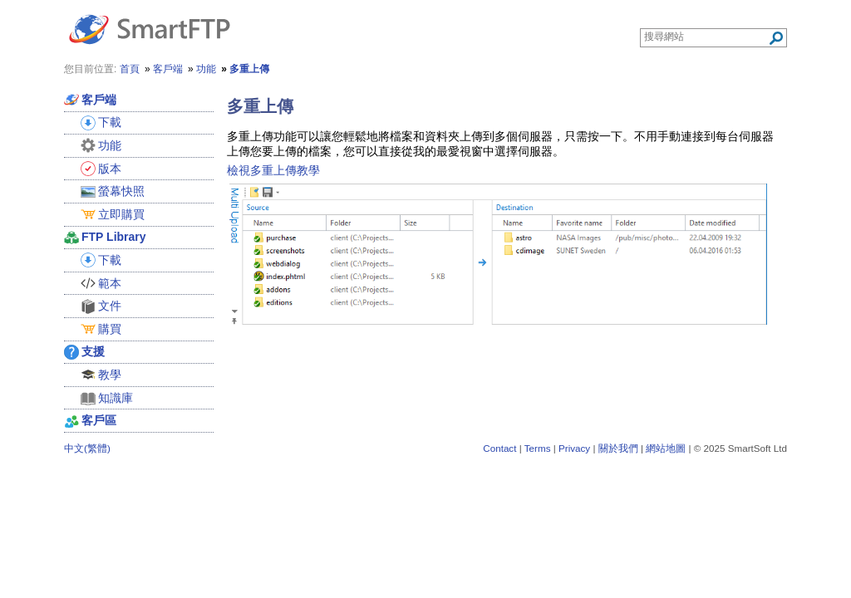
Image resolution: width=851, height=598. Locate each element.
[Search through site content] (706, 36)
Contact (499, 448)
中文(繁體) (87, 448)
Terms (537, 448)
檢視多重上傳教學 (273, 170)
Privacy (574, 448)
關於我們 (618, 448)
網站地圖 (666, 448)
